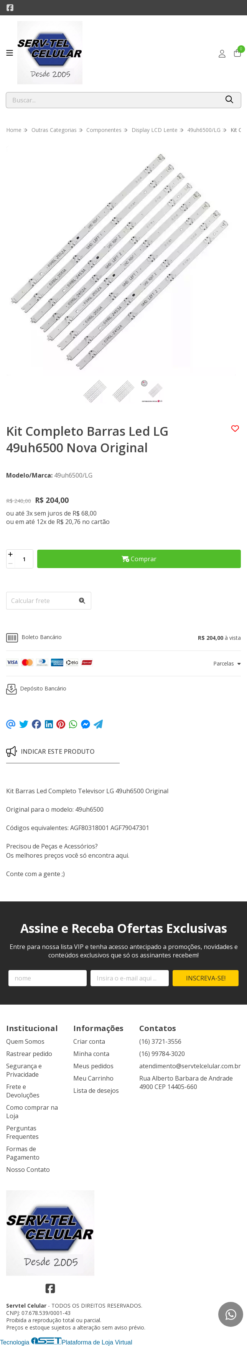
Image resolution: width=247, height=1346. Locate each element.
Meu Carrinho (93, 1078)
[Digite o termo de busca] (112, 100)
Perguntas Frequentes (22, 1132)
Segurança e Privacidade (24, 1070)
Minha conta (91, 1053)
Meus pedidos (93, 1066)
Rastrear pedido (29, 1053)
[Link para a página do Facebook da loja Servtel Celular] (10, 8)
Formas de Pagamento (23, 1153)
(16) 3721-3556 (160, 1041)
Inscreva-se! (206, 978)
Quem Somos (25, 1041)
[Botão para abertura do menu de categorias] (9, 53)
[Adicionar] (11, 554)
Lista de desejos (96, 1090)
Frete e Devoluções (23, 1090)
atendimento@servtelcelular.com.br (190, 1066)
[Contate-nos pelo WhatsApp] (230, 1314)
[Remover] (11, 563)
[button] (123, 638)
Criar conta (89, 1041)
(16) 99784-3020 (162, 1053)
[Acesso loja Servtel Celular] (222, 54)
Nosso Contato (28, 1169)
